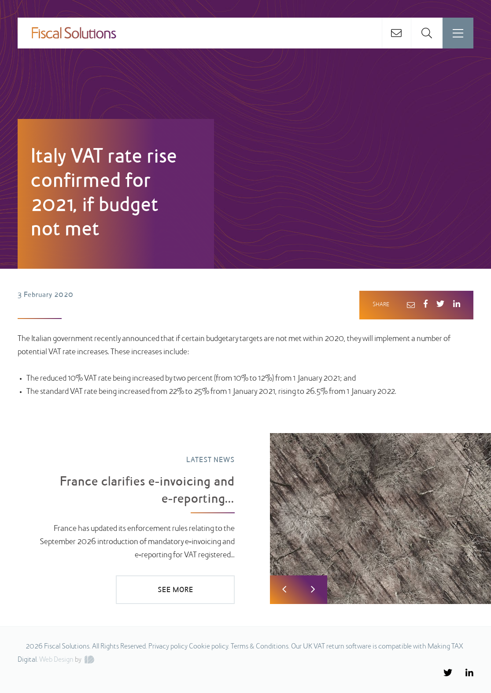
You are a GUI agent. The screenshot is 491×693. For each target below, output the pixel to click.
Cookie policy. (209, 646)
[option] (245, 517)
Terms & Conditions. (260, 646)
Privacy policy (168, 646)
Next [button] (313, 589)
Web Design (56, 659)
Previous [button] (284, 589)
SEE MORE (175, 590)
